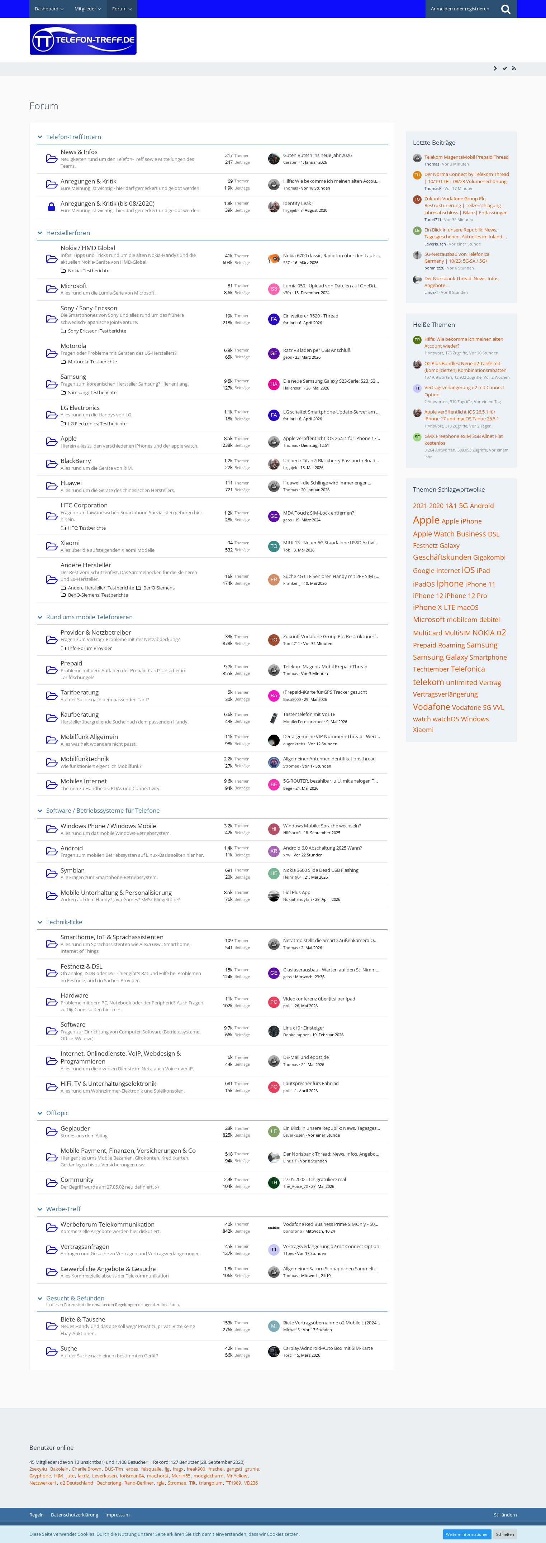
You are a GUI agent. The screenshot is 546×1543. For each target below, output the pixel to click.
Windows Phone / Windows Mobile (108, 826)
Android (72, 848)
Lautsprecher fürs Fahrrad (311, 1083)
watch (422, 719)
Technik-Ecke (64, 922)
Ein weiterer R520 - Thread (310, 315)
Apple (69, 438)
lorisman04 (132, 1475)
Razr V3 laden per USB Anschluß (317, 350)
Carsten (290, 162)
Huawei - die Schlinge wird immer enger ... (327, 482)
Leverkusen (294, 1135)
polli (287, 1005)
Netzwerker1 (43, 1483)
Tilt (192, 1483)
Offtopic (57, 1113)
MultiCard (427, 633)
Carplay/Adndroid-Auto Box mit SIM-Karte (328, 1348)
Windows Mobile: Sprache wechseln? (322, 825)
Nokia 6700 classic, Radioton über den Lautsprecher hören (345, 255)
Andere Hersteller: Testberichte (101, 587)
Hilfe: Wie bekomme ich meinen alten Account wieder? (340, 181)
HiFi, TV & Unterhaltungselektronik (108, 1083)
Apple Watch (434, 534)
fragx (178, 1469)
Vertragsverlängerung (445, 694)
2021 (420, 505)
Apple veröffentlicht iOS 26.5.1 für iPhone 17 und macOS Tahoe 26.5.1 (356, 438)
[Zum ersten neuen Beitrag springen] (274, 158)
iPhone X (427, 607)
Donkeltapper (296, 1034)
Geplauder (75, 1128)
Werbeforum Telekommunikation (108, 1224)
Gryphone (40, 1475)
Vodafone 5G (471, 707)
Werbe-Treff (63, 1209)
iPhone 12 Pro (466, 595)
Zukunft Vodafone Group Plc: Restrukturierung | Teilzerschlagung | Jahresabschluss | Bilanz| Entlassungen (466, 205)
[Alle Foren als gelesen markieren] (505, 68)
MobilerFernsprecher (303, 721)
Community (77, 1179)
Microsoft (74, 286)
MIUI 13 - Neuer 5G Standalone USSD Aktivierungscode (341, 542)
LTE (449, 607)
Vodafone (431, 706)
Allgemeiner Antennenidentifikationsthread (329, 758)
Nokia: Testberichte (88, 270)
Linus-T (290, 1161)
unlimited (462, 682)
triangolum (211, 1483)
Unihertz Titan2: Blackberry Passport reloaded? (333, 460)
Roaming (451, 645)
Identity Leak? (298, 203)
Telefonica (468, 669)
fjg (167, 1469)
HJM (58, 1475)
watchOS (446, 719)
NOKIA (484, 632)
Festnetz (425, 545)
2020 (436, 505)
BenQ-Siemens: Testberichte (98, 595)
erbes (132, 1469)
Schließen (505, 1534)
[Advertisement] (386, 34)
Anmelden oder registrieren (460, 8)
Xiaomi (70, 543)
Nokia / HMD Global (88, 248)
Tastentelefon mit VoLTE (309, 714)
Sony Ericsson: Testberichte (97, 331)
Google (424, 570)
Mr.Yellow (237, 1475)
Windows (475, 719)
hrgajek (290, 210)
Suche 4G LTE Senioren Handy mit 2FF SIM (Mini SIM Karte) (345, 576)
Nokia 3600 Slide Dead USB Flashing (321, 870)
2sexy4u (38, 1469)
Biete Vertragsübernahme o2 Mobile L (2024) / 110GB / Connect (350, 1322)
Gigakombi (489, 557)
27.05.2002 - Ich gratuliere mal (314, 1179)
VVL (498, 707)
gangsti (234, 1469)
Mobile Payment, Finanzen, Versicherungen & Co (128, 1150)
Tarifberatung (80, 692)
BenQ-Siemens (159, 587)
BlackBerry (76, 461)
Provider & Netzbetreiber (96, 632)
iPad (483, 570)
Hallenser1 (293, 388)
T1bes (288, 1253)
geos (287, 357)
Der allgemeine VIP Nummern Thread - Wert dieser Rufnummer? (351, 736)
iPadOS (424, 584)
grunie (252, 1469)
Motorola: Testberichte (92, 361)
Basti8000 (292, 699)
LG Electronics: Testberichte (97, 423)
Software (73, 1024)
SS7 (286, 262)
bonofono (292, 1231)
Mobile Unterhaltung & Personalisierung (116, 892)
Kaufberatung (80, 714)
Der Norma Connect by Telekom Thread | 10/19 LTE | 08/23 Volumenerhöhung (466, 177)
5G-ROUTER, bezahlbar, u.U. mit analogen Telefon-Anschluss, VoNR (353, 781)
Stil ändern (505, 1514)
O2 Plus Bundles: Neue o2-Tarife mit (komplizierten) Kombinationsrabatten (465, 366)
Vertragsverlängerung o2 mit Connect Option (331, 1246)
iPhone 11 (480, 584)
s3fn (287, 292)
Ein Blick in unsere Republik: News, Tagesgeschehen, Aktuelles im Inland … (361, 1128)
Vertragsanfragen (85, 1246)
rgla (161, 1483)
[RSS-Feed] (514, 68)
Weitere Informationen (467, 1534)
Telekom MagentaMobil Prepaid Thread (325, 666)
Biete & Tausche (83, 1319)
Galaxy (450, 545)
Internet (448, 570)
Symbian (73, 870)
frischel (215, 1469)
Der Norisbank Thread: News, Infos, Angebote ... (333, 1154)
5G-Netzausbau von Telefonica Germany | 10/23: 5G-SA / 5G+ (456, 257)
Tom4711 (291, 643)
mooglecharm (208, 1475)
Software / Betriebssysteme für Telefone (103, 811)
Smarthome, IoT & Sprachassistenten (112, 937)
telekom (428, 682)
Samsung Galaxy (440, 657)
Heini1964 (292, 877)
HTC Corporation (84, 505)
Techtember (431, 669)
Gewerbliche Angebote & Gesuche (108, 1269)
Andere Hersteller (86, 565)
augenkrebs (294, 743)
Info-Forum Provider (90, 648)
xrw (286, 855)
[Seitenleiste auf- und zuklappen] (495, 68)
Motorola (73, 345)
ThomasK (433, 188)
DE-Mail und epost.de (306, 1057)
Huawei (71, 483)
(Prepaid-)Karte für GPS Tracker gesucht (325, 692)
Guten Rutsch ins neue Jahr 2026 (317, 155)
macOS (468, 607)
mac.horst (157, 1475)
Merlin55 (181, 1475)
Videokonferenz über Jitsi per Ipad (319, 998)
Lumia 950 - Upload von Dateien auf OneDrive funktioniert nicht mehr (357, 285)
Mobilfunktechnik (85, 759)
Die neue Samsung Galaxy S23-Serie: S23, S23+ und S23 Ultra (346, 381)
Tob (286, 550)
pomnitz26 (434, 268)
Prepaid (71, 663)
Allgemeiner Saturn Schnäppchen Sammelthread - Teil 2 (342, 1268)
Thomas (290, 188)
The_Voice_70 (295, 1186)
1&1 (451, 505)
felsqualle (151, 1469)
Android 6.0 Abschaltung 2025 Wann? (322, 848)
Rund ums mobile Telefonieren (89, 617)
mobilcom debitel (473, 619)
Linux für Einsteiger (303, 1027)
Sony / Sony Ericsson (89, 308)
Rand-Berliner (138, 1483)
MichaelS (291, 1329)
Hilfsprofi (291, 832)
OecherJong (108, 1483)
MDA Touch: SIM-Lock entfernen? (318, 513)
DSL (493, 534)
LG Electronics (80, 407)
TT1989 (233, 1483)
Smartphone (488, 657)
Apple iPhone (462, 521)
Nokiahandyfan (297, 899)
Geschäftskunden (442, 557)
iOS (468, 569)
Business (471, 534)
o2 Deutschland (76, 1483)
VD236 (251, 1483)
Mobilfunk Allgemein (89, 736)
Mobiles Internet (84, 781)
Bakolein (59, 1469)
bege (287, 788)
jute (70, 1475)
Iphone (450, 583)
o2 (501, 632)
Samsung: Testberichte (92, 392)
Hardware (75, 995)
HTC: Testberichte (87, 528)
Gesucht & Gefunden (75, 1298)
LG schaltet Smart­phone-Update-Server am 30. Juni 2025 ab (346, 412)
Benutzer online (51, 1447)
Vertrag (490, 682)
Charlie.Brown (86, 1469)
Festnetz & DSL (82, 966)
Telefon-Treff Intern (73, 137)
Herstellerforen (68, 233)
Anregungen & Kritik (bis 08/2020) (108, 203)
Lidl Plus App (296, 892)
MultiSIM (457, 633)
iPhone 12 (428, 595)
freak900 (196, 1469)
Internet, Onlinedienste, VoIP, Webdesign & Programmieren (121, 1057)
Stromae (291, 766)
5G (463, 505)
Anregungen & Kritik (89, 181)
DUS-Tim (114, 1469)
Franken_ (291, 583)
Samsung (73, 376)
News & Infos (79, 152)
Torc (287, 1355)
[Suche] (506, 9)
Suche (69, 1348)
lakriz (83, 1475)
